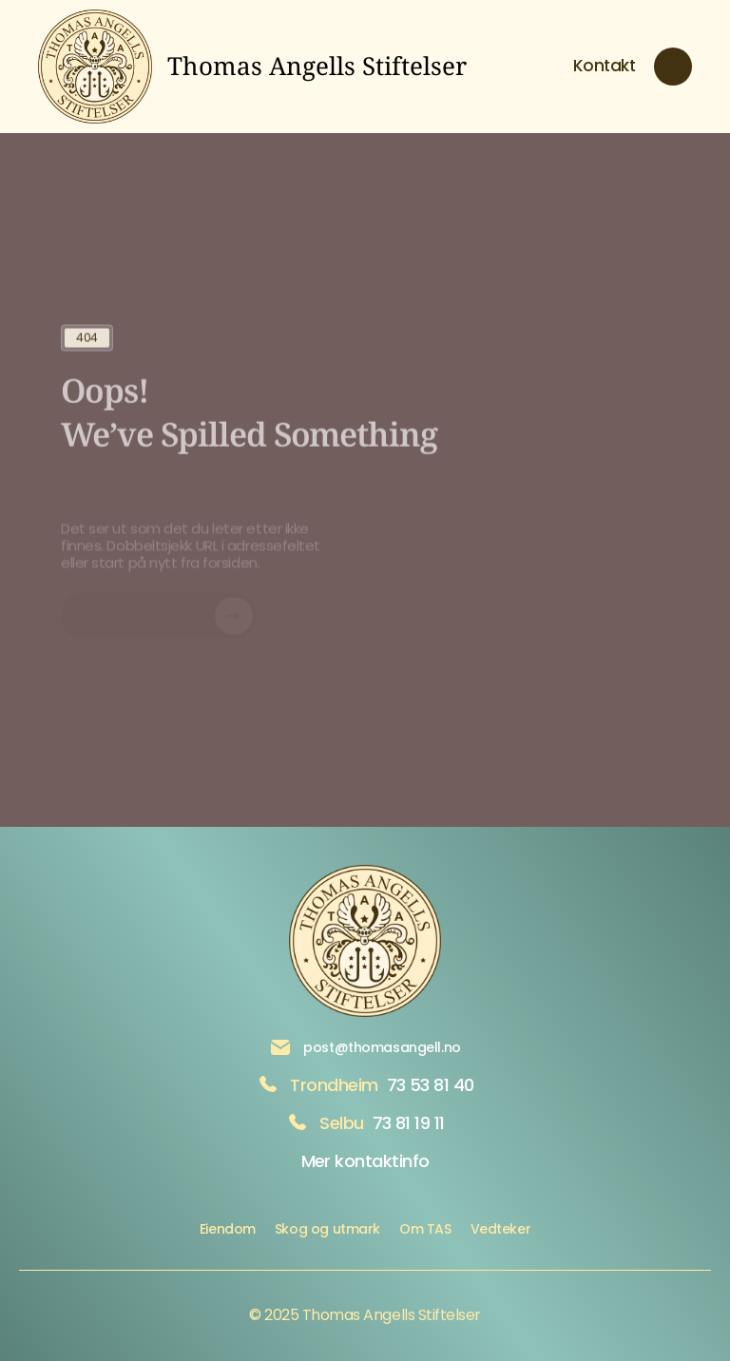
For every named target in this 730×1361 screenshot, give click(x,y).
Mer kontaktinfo (365, 1161)
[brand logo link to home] (252, 67)
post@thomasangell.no (382, 1047)
